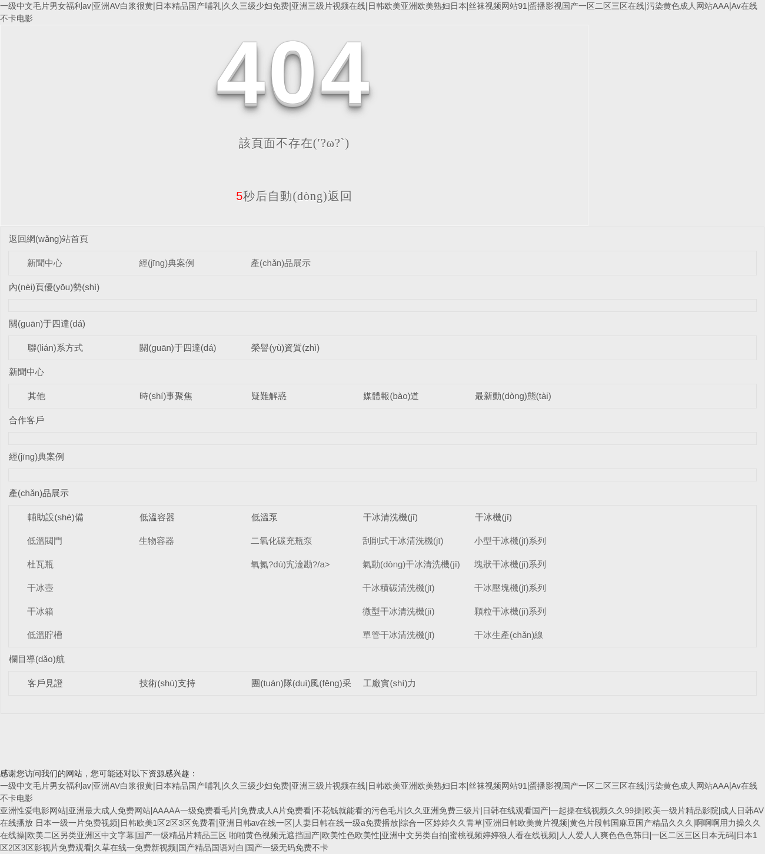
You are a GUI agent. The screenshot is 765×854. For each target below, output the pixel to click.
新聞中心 (44, 263)
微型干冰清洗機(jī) (398, 611)
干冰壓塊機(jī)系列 (510, 588)
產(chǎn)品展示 (281, 263)
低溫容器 (157, 517)
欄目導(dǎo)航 (37, 659)
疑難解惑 (269, 396)
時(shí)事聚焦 (165, 396)
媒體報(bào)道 (391, 396)
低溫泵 (264, 517)
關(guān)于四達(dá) (47, 323)
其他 (36, 396)
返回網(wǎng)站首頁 (49, 239)
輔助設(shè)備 (55, 517)
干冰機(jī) (493, 517)
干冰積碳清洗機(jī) (398, 588)
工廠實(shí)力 (389, 683)
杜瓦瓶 (40, 564)
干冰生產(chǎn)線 (508, 635)
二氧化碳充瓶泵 (281, 541)
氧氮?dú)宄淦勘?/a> (290, 564)
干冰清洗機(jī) (390, 517)
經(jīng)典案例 (166, 263)
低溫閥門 (44, 541)
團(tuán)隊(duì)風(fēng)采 (301, 683)
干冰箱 (40, 611)
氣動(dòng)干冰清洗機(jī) (411, 564)
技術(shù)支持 (167, 683)
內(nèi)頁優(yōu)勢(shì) (54, 287)
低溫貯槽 (44, 635)
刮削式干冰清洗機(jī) (403, 541)
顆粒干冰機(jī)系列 (510, 611)
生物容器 (156, 541)
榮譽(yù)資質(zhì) (285, 348)
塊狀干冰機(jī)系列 (510, 564)
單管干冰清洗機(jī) (398, 635)
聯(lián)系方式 (55, 348)
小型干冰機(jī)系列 (510, 541)
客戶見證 (45, 683)
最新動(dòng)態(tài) (513, 396)
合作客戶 (26, 420)
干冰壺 (40, 588)
